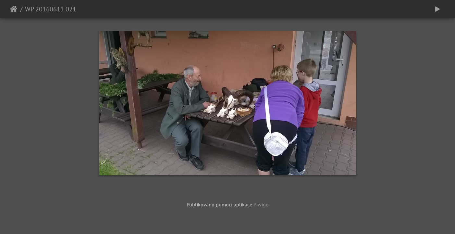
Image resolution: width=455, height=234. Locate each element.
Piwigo (261, 204)
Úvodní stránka (14, 9)
